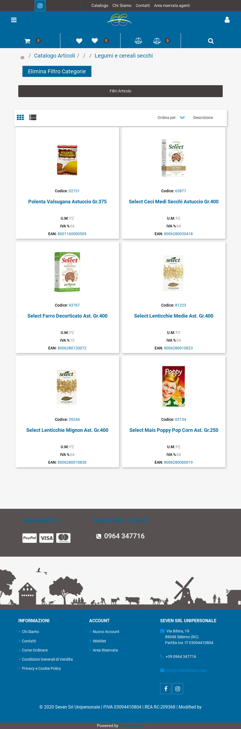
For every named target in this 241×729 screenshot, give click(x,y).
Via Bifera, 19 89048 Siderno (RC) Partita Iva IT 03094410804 (186, 637)
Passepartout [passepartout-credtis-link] (131, 725)
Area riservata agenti (172, 5)
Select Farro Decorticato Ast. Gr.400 (67, 316)
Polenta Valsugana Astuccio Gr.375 (67, 201)
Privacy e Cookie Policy (39, 668)
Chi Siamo (122, 5)
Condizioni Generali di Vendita (45, 659)
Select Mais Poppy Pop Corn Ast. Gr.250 (173, 430)
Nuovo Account (104, 631)
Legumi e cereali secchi (124, 55)
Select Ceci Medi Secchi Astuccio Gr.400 (174, 201)
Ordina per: (167, 117)
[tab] (23, 118)
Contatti (143, 5)
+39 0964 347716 (181, 656)
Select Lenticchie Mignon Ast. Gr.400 (67, 430)
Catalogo (99, 5)
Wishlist (97, 641)
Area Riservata (103, 650)
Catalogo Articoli (54, 55)
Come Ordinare (33, 650)
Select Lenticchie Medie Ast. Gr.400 (173, 316)
